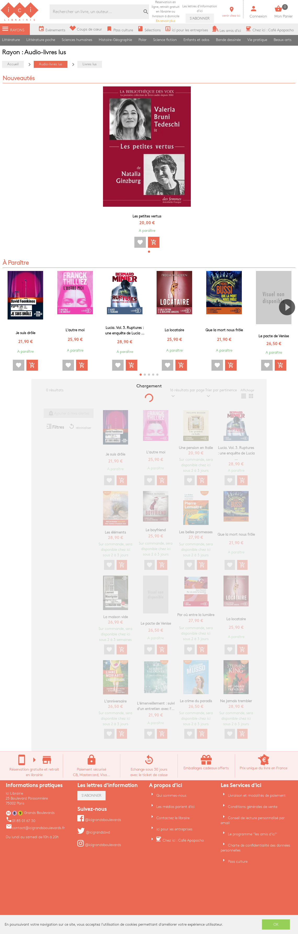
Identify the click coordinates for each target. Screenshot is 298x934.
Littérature (11, 40)
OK (276, 924)
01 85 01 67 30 (20, 821)
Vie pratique (257, 40)
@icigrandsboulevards (99, 819)
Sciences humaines (77, 40)
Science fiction (165, 40)
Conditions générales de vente (252, 806)
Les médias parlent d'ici (175, 806)
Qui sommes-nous (171, 795)
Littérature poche (40, 40)
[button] (149, 252)
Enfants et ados (196, 40)
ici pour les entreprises (174, 829)
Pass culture (238, 861)
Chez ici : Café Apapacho (183, 840)
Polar (143, 40)
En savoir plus (166, 11)
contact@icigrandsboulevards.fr (35, 828)
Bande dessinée (228, 40)
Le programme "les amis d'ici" (252, 834)
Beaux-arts (282, 40)
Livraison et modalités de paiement (257, 795)
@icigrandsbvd (93, 832)
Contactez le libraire (173, 818)
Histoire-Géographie (115, 40)
